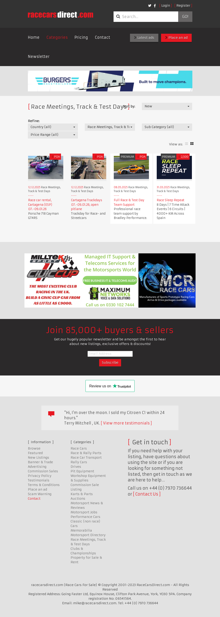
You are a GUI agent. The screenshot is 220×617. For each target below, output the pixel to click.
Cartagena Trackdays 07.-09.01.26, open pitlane (86, 204)
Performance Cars (85, 517)
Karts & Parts (82, 494)
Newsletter (39, 56)
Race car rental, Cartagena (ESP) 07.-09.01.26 (40, 204)
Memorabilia (81, 530)
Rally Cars (79, 462)
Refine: (34, 121)
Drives (76, 467)
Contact (102, 37)
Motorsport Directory (88, 535)
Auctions (78, 498)
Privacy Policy (39, 476)
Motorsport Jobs (84, 512)
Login (165, 5)
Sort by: (129, 106)
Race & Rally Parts (86, 453)
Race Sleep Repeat (170, 200)
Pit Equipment (82, 471)
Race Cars (79, 448)
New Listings (38, 457)
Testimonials (38, 480)
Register (183, 5)
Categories (57, 37)
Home (34, 37)
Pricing (81, 37)
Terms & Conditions (44, 485)
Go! (185, 16)
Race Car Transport (86, 457)
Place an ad (176, 38)
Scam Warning (39, 494)
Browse (34, 448)
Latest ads (144, 38)
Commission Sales (43, 471)
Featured (35, 453)
